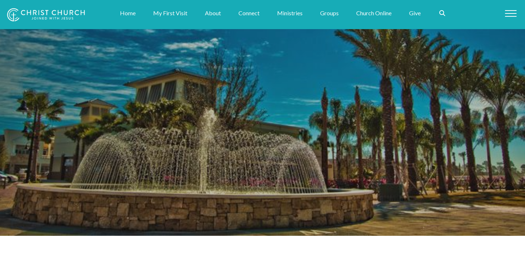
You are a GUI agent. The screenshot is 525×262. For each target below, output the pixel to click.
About (213, 13)
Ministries (290, 13)
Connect (249, 13)
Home (128, 13)
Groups (329, 13)
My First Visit (170, 13)
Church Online (374, 13)
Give (415, 13)
